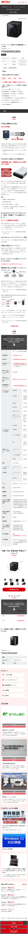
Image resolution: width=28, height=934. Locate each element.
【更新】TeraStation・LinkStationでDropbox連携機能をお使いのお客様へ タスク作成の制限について (14, 897)
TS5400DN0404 (20, 620)
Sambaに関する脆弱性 (6, 911)
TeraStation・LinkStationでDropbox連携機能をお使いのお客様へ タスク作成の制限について (14, 904)
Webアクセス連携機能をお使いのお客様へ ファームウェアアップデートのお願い (13, 890)
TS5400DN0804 (20, 615)
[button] (14, 589)
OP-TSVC (15, 372)
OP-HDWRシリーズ (17, 355)
